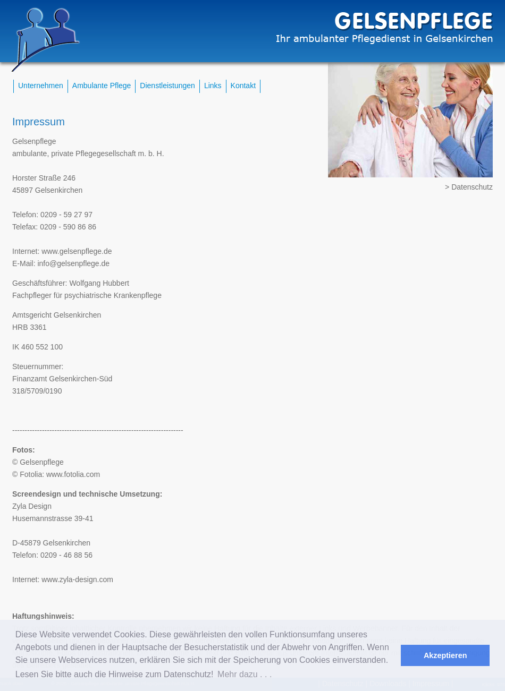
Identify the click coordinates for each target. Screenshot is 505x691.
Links (213, 85)
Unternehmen (40, 85)
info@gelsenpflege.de (73, 263)
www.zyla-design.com (77, 579)
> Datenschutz (469, 187)
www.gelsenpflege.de (76, 251)
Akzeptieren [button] (445, 655)
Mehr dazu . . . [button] (244, 674)
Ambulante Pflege (101, 85)
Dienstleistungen (167, 85)
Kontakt (243, 85)
